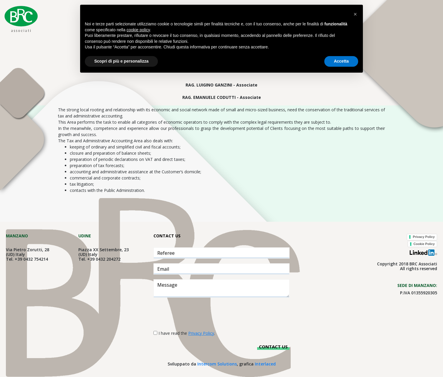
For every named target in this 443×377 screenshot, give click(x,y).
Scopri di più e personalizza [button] (121, 61)
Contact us (273, 347)
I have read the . (186, 333)
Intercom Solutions (217, 364)
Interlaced (265, 364)
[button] (355, 14)
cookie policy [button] (138, 29)
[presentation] (198, 313)
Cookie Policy (424, 244)
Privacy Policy (424, 237)
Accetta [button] (341, 61)
